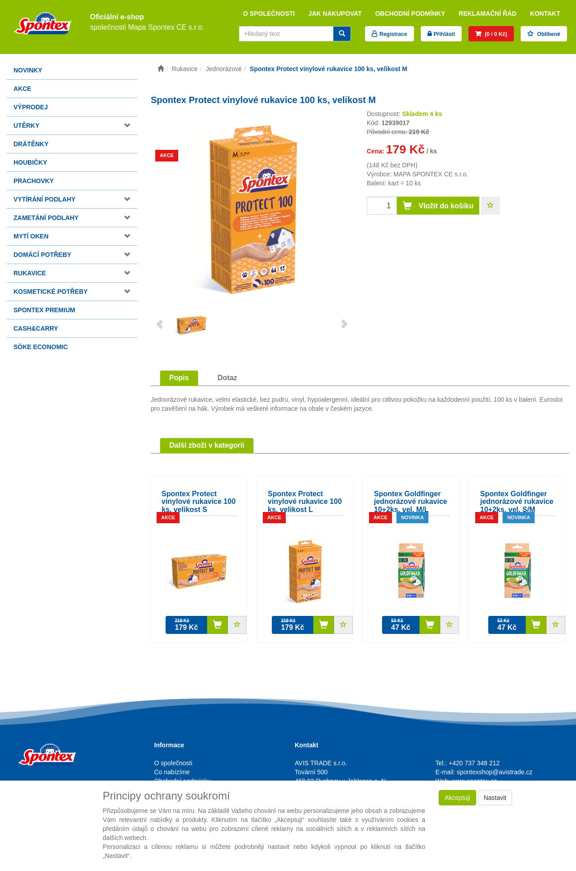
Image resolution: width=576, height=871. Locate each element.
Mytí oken (31, 236)
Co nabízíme (172, 772)
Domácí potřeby (42, 254)
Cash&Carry (36, 328)
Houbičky (30, 162)
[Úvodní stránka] (161, 68)
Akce (23, 88)
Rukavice (30, 273)
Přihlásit (444, 34)
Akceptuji (457, 797)
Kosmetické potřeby (51, 291)
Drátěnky (31, 144)
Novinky (28, 70)
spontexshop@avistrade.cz (494, 772)
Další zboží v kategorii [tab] (206, 445)
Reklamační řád (487, 13)
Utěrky (27, 125)
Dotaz (228, 378)
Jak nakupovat (335, 13)
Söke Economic (41, 346)
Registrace (393, 34)
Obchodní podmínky (410, 13)
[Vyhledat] (342, 33)
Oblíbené (548, 34)
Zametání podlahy (46, 217)
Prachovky (34, 180)
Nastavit (495, 797)
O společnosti (269, 13)
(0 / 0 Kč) (495, 34)
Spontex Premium (44, 310)
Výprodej (31, 107)
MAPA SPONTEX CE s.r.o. (430, 174)
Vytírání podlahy (45, 199)
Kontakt (545, 13)
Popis (179, 378)
